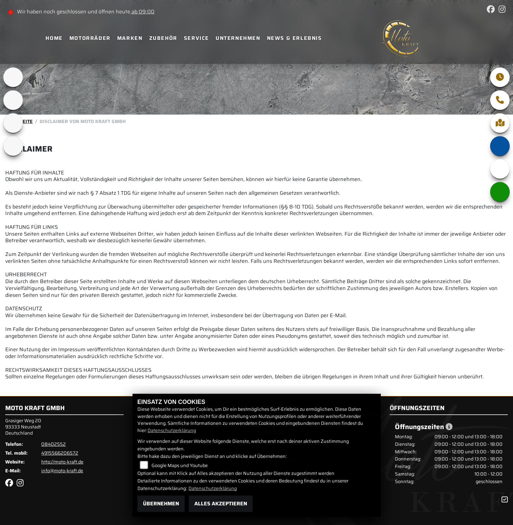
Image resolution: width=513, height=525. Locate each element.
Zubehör (163, 38)
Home (53, 38)
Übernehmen (161, 503)
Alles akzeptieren (220, 503)
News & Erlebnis (294, 38)
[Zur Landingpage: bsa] (13, 100)
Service (196, 38)
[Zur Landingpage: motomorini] (13, 146)
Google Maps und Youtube (179, 465)
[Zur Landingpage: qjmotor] (13, 123)
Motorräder (90, 38)
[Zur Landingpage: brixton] (13, 77)
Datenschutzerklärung (172, 430)
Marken (130, 38)
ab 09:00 (142, 12)
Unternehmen (238, 38)
